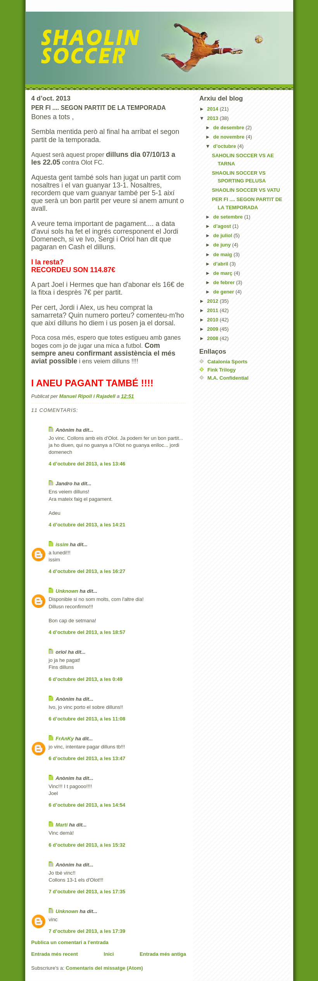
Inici (109, 954)
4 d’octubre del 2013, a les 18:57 (87, 632)
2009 (213, 329)
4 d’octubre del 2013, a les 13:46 (87, 464)
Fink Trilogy (222, 370)
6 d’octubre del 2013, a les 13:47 (87, 758)
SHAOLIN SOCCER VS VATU (246, 190)
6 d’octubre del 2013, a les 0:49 (86, 679)
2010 (213, 320)
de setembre (228, 217)
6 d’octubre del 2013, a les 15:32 (87, 845)
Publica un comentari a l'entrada (70, 942)
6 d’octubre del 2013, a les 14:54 (87, 805)
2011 (213, 310)
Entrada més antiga (163, 954)
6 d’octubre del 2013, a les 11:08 (87, 719)
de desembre (229, 127)
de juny (222, 245)
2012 (213, 301)
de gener (224, 292)
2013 (213, 118)
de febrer (224, 282)
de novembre (229, 137)
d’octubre (225, 146)
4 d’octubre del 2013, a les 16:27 (87, 571)
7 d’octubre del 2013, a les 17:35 (87, 891)
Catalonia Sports (228, 362)
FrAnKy (65, 738)
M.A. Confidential (228, 378)
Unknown (67, 591)
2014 (213, 109)
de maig (223, 254)
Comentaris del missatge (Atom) (104, 968)
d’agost (222, 226)
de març (223, 273)
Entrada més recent (54, 954)
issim (62, 544)
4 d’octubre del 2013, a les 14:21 (87, 525)
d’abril (221, 264)
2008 (213, 338)
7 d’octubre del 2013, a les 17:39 (87, 931)
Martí (62, 825)
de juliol (223, 235)
